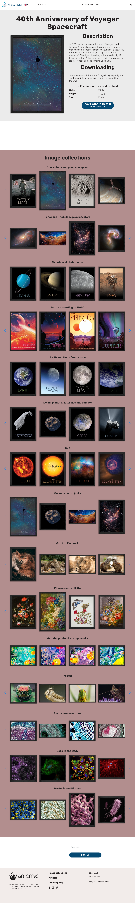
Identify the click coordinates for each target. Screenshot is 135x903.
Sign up (85, 855)
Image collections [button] (90, 5)
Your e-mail (75, 843)
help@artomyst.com (96, 876)
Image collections (58, 873)
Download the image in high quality (98, 105)
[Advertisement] (67, 135)
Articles (42, 5)
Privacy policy (56, 882)
